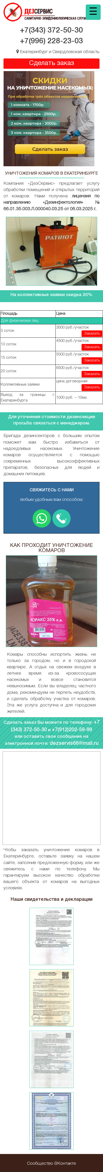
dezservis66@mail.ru (74, 743)
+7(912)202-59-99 (72, 729)
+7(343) (51, 30)
